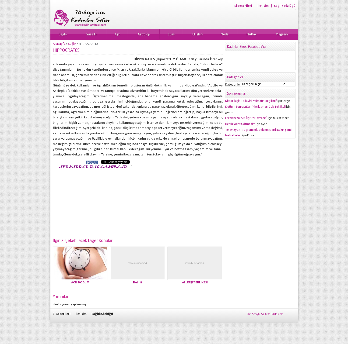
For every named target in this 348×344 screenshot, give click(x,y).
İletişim (263, 5)
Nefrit (137, 282)
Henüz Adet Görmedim (240, 124)
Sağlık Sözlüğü (284, 5)
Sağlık (63, 34)
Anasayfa (59, 43)
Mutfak (251, 34)
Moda (224, 34)
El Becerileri (243, 5)
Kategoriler (233, 84)
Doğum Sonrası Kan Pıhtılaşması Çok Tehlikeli (255, 106)
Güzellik (91, 34)
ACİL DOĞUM (80, 282)
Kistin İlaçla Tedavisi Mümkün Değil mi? (251, 101)
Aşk (117, 34)
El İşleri (197, 34)
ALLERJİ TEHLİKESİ (195, 282)
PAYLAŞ (92, 162)
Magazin (282, 34)
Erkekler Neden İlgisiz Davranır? (246, 118)
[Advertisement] (92, 201)
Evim (171, 34)
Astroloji (144, 34)
